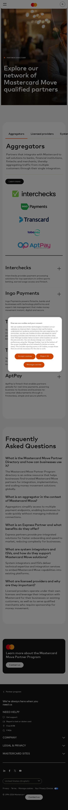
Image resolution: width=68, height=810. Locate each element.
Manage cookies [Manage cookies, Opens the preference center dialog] (34, 365)
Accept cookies (25, 356)
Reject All (44, 356)
